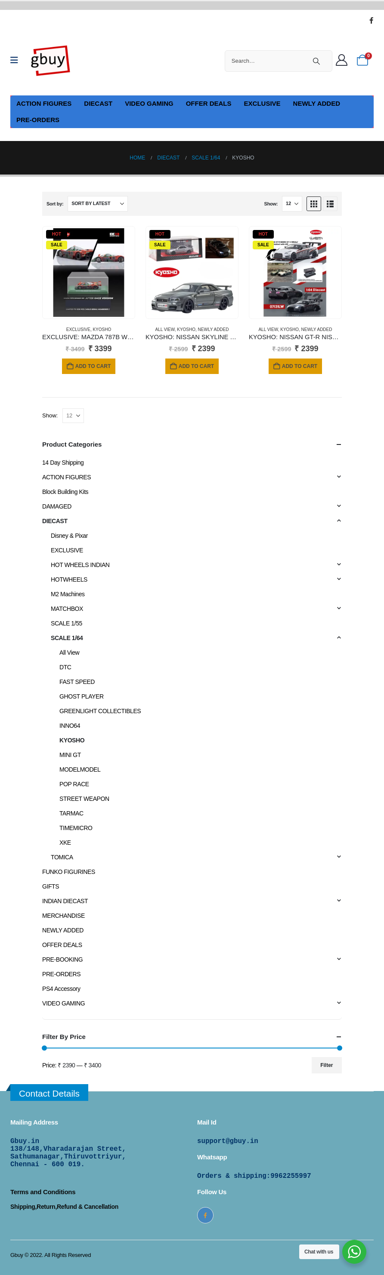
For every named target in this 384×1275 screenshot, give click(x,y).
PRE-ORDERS (37, 119)
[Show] (292, 203)
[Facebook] (371, 20)
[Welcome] (343, 60)
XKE (65, 842)
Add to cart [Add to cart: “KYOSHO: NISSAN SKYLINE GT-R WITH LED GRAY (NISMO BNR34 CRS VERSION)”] (196, 366)
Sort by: (54, 203)
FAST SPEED (77, 681)
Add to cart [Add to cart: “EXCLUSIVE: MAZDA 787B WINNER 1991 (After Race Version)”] (93, 366)
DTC (65, 667)
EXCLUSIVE (262, 103)
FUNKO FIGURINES (68, 871)
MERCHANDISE (63, 915)
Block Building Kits (65, 491)
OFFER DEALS (209, 103)
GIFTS (50, 886)
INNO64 (69, 725)
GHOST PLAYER (81, 696)
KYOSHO (102, 329)
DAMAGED (56, 506)
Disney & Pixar (69, 535)
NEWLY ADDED (316, 103)
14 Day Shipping (63, 462)
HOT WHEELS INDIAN (80, 564)
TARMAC (71, 813)
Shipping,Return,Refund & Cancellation (64, 1206)
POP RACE (74, 784)
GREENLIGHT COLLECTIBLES (100, 711)
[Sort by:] (98, 203)
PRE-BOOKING (62, 959)
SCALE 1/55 (66, 623)
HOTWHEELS (69, 579)
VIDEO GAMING (149, 103)
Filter (326, 1065)
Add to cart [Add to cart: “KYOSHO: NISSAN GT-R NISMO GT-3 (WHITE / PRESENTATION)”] (299, 366)
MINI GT (70, 754)
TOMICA (62, 857)
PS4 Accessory (61, 988)
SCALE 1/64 (67, 637)
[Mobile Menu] (17, 60)
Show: (271, 203)
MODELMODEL (79, 769)
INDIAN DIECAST (65, 901)
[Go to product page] (88, 272)
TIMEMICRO (75, 827)
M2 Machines (68, 594)
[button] (314, 203)
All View (164, 329)
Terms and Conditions (42, 1191)
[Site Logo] (50, 60)
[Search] (316, 61)
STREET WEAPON (84, 798)
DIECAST (98, 103)
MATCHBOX (67, 608)
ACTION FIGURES (43, 103)
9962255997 (290, 1176)
